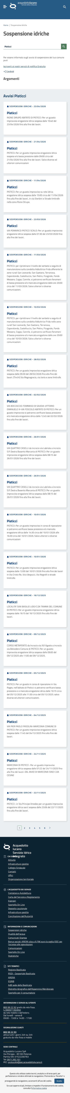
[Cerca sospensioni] (64, 46)
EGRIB (11, 981)
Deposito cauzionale (17, 908)
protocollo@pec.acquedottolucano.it (25, 1062)
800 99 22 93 (9, 1032)
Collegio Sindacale (16, 867)
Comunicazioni (15, 948)
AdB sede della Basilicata (20, 985)
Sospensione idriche (19, 25)
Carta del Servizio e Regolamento (24, 897)
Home (5, 25)
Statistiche (13, 956)
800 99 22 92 (9, 1007)
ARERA (11, 977)
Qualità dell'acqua (16, 934)
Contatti (12, 871)
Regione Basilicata (17, 969)
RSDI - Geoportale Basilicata (21, 973)
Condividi (8, 71)
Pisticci (12, 112)
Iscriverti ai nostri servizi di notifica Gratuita (24, 66)
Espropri (12, 901)
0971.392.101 (13, 1059)
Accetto (59, 1081)
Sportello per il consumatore (21, 992)
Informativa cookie (39, 1088)
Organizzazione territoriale (21, 879)
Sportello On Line (16, 904)
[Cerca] (64, 6)
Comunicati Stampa (17, 937)
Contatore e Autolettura (19, 893)
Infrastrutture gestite (18, 864)
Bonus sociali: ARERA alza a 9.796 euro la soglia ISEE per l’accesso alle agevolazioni (35, 943)
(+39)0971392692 (12, 1010)
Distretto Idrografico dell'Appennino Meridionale (31, 989)
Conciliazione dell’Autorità (20, 916)
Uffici (10, 875)
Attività (11, 860)
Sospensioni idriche (17, 930)
